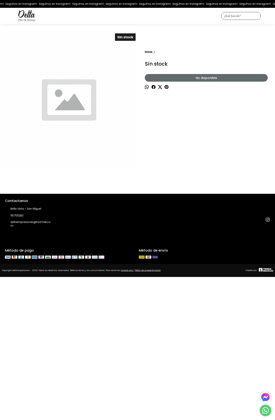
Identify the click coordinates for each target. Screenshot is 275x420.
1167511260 (14, 353)
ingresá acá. (127, 407)
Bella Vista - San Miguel (23, 346)
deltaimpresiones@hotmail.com (28, 361)
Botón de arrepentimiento (148, 407)
